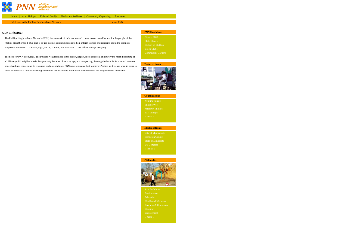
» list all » (150, 148)
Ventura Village (153, 100)
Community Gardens (155, 52)
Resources (120, 16)
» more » (149, 116)
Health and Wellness (71, 16)
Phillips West (151, 104)
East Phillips (151, 112)
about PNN (117, 22)
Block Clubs (151, 48)
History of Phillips (154, 44)
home (14, 16)
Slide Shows (151, 41)
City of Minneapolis (155, 132)
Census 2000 (151, 37)
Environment (151, 193)
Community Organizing (98, 16)
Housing (149, 208)
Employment (151, 212)
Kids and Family (48, 16)
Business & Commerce (156, 205)
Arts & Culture (152, 189)
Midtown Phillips (154, 108)
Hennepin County (154, 136)
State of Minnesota (154, 140)
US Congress (151, 144)
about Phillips (29, 16)
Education (150, 197)
